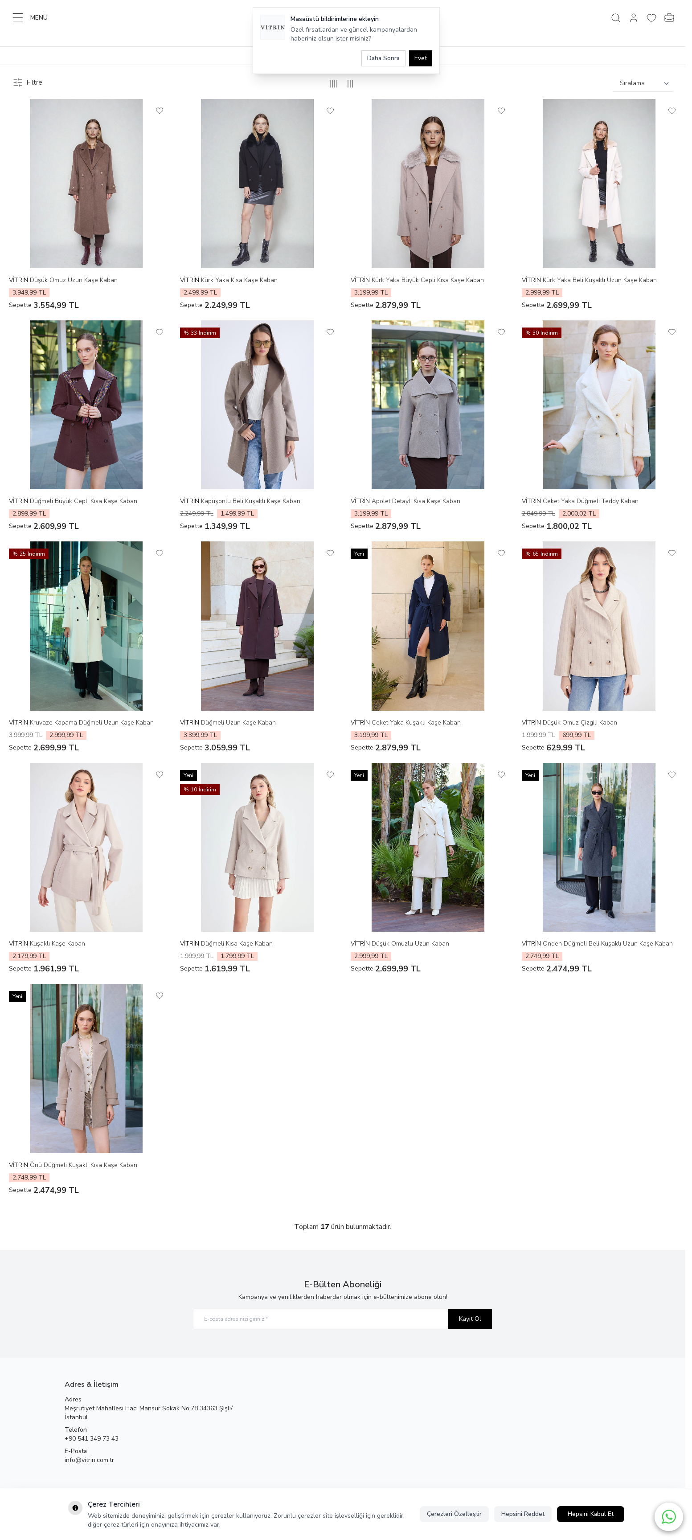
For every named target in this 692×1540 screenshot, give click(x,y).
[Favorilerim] (651, 17)
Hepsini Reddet (523, 1514)
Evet (420, 58)
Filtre (27, 82)
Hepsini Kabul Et (591, 1514)
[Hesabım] (633, 17)
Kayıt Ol (470, 1319)
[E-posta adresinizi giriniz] (342, 1319)
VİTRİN (19, 280)
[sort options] (643, 84)
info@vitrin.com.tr (89, 1460)
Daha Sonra (383, 58)
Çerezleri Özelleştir (454, 1514)
